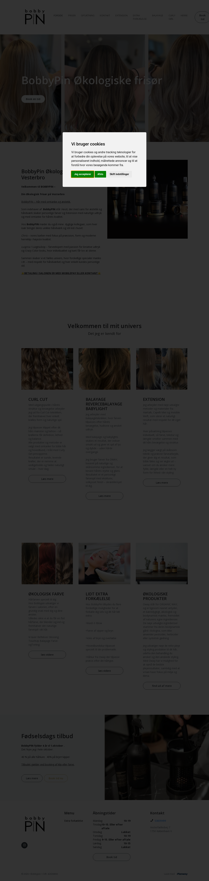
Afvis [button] (100, 174)
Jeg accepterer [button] (82, 174)
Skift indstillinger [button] (119, 174)
